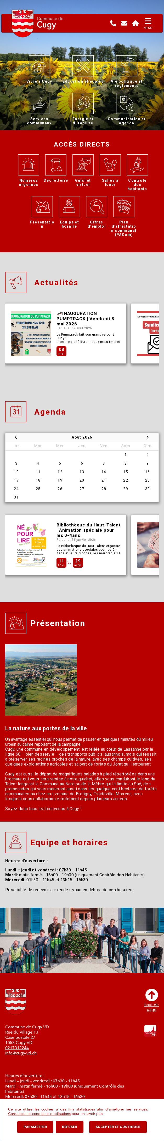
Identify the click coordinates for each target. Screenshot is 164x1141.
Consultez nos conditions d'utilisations (39, 1113)
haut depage (151, 1000)
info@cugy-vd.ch (21, 1053)
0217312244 (17, 1048)
